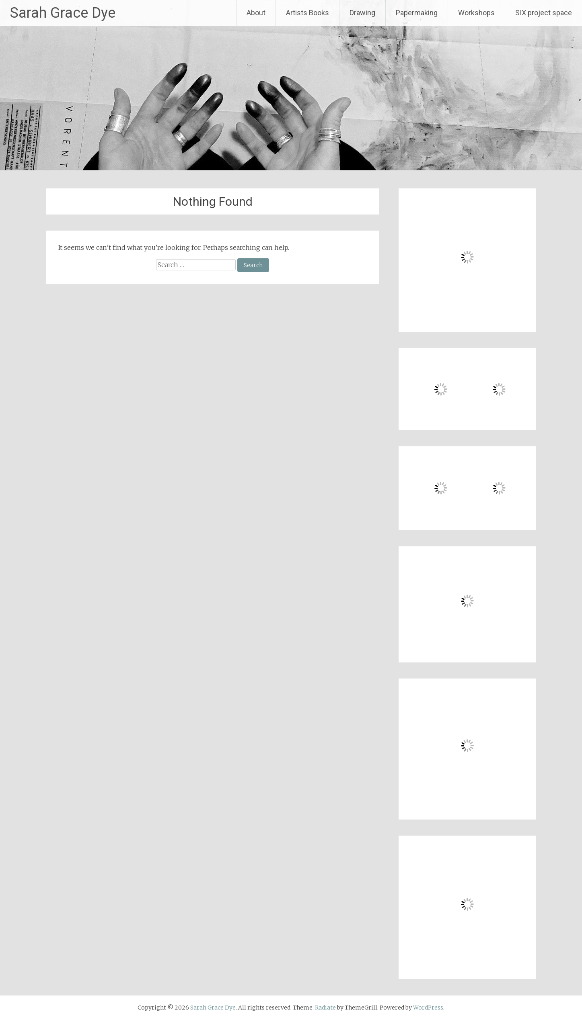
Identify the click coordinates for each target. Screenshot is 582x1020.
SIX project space (543, 12)
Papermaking (417, 12)
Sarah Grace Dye (62, 12)
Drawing (362, 12)
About (256, 12)
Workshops (476, 12)
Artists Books (307, 12)
